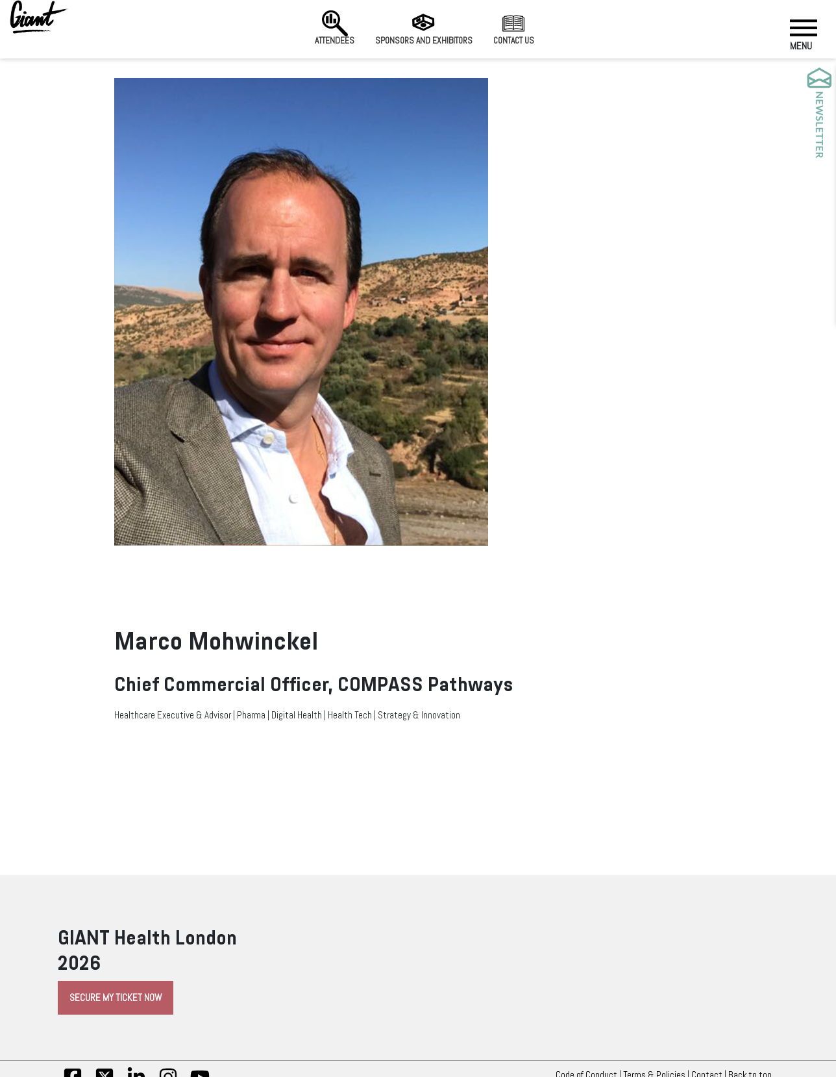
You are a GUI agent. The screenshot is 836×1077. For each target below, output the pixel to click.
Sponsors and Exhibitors (424, 27)
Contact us (513, 27)
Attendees (334, 27)
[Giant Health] (39, 17)
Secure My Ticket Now (115, 998)
